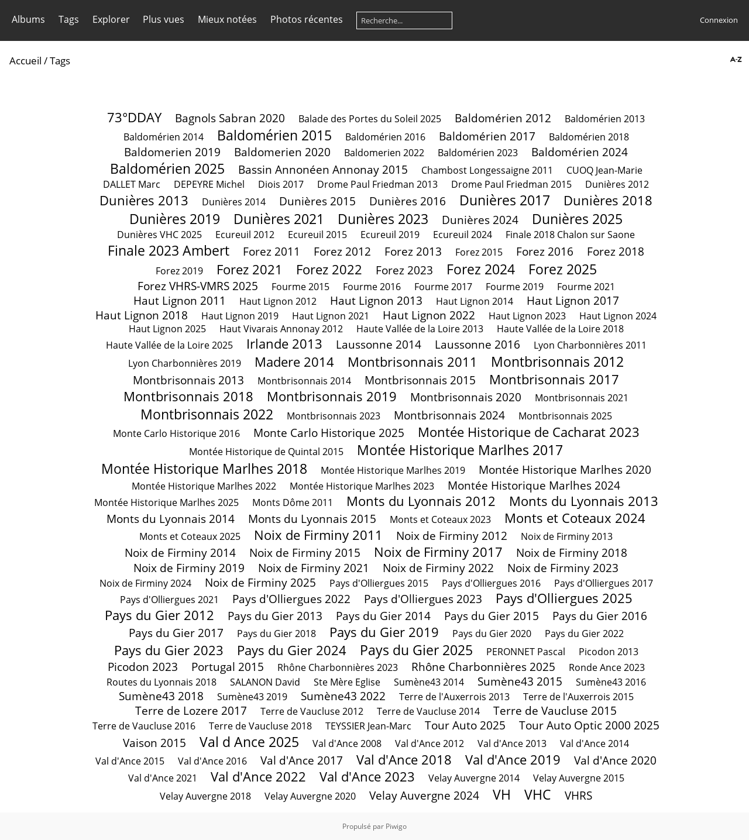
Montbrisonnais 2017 (554, 379)
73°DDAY (134, 117)
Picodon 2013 (608, 651)
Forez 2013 (413, 251)
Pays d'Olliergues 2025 (564, 598)
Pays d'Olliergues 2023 (423, 598)
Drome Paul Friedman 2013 (377, 184)
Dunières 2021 (278, 218)
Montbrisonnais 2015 (420, 380)
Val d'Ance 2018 (404, 759)
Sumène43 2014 (429, 682)
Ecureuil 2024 (462, 234)
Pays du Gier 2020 (491, 633)
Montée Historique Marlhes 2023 (362, 486)
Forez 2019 (179, 270)
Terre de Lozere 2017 (191, 710)
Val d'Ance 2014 (594, 743)
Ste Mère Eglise (347, 682)
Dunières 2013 (143, 200)
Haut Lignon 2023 (527, 315)
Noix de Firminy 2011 (318, 534)
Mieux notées (227, 19)
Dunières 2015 (317, 201)
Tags (69, 19)
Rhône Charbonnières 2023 (337, 667)
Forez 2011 (271, 251)
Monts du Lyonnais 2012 (421, 501)
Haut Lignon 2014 (474, 301)
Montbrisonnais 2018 (188, 396)
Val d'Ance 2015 (129, 761)
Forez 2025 (562, 269)
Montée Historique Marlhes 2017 (460, 449)
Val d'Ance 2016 (212, 761)
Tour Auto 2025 (465, 725)
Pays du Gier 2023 (169, 650)
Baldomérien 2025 (167, 168)
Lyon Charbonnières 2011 (590, 345)
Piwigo (396, 826)
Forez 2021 (250, 269)
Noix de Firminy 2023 (563, 567)
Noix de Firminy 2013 (567, 536)
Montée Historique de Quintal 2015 (266, 451)
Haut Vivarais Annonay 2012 (281, 328)
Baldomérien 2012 (503, 118)
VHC (537, 794)
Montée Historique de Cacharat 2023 (529, 432)
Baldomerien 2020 (282, 151)
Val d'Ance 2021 (162, 778)
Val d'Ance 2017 (301, 760)
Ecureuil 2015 (317, 234)
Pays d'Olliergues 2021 (169, 599)
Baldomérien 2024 (579, 151)
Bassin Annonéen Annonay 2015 (323, 169)
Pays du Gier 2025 (416, 650)
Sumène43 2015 (519, 681)
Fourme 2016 (372, 286)
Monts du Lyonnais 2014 (170, 518)
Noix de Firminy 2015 (304, 552)
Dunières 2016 (407, 201)
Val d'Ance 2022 (258, 776)
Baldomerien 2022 (384, 152)
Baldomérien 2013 (605, 118)
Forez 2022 (329, 269)
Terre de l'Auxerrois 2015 (578, 696)
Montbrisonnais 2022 (206, 414)
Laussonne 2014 (378, 344)
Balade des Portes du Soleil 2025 (369, 118)
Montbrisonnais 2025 (565, 415)
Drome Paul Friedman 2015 (511, 184)
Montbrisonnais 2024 (449, 415)
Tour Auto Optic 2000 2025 (589, 725)
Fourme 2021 (586, 286)
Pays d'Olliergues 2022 (291, 598)
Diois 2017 (281, 184)
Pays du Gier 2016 (599, 615)
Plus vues (163, 19)
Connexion (719, 20)
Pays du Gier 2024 (291, 650)
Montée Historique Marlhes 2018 (204, 468)
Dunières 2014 (234, 201)
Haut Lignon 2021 (330, 315)
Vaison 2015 (154, 742)
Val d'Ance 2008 (347, 743)
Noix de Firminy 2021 (313, 567)
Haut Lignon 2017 (573, 300)
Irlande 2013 (284, 343)
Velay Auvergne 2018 (205, 796)
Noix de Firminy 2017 (438, 551)
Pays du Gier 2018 (276, 633)
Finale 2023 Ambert (168, 250)
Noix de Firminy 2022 (438, 567)
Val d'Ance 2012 (429, 743)
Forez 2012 (342, 251)
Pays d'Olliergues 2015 (378, 583)
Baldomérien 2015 (274, 135)
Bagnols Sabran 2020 (230, 118)
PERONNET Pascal (525, 651)
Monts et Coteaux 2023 (440, 519)
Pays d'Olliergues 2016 (491, 583)
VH (502, 794)
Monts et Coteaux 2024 (574, 517)
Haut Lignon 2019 (240, 315)
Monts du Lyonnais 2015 (312, 518)
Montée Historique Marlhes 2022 (204, 486)
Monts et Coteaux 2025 (189, 536)
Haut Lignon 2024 (618, 315)
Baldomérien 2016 (385, 136)
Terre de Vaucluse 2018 (260, 725)
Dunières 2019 (174, 218)
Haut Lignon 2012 (278, 301)
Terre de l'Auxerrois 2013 (454, 696)
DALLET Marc (131, 184)
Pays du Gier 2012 (159, 615)
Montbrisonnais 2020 (465, 397)
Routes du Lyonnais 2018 (161, 682)
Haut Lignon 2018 (141, 315)
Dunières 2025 (577, 218)
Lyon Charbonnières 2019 (184, 363)
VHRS (578, 795)
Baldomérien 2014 (163, 136)
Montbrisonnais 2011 (412, 361)
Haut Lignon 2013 (376, 300)
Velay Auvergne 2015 (578, 778)
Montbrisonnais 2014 (304, 380)
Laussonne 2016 (477, 344)
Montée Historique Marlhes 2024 (534, 485)
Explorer (111, 19)
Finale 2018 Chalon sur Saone (570, 234)
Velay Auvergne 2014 (474, 778)
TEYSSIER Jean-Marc (369, 725)
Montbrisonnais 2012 (557, 361)
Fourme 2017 (443, 286)
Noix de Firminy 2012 (451, 535)
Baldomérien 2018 (589, 136)
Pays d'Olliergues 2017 (603, 583)
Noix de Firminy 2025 (260, 582)
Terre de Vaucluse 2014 (428, 711)
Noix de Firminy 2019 (189, 567)
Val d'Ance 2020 (615, 760)
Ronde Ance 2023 (607, 667)
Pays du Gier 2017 (176, 632)
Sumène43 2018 (161, 695)
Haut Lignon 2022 (429, 315)
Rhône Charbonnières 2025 (483, 666)
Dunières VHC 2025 (159, 234)
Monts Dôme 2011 (292, 502)
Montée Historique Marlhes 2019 (393, 470)
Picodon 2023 (143, 666)
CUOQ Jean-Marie (604, 170)
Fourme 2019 (515, 286)
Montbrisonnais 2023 (333, 415)
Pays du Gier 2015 (491, 615)
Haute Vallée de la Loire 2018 (560, 328)
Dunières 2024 (480, 219)
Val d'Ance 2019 (513, 759)
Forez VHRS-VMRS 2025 (198, 285)
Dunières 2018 (608, 200)
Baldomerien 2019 (172, 151)
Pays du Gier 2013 (275, 615)
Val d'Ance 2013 (512, 743)
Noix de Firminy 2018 (571, 552)
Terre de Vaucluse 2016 (143, 725)
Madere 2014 (294, 361)
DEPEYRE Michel (209, 184)
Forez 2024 (480, 269)
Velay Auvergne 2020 (310, 796)
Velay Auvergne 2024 (424, 795)
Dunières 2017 (504, 200)
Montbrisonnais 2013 (188, 380)
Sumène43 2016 (611, 682)
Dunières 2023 (383, 218)
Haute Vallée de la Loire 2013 (419, 328)
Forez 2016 (544, 251)
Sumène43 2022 (343, 695)
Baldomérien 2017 (487, 136)
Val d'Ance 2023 (367, 776)
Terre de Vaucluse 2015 (555, 710)
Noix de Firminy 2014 (180, 552)
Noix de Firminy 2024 (145, 583)
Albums (28, 19)
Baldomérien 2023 (478, 152)
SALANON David (265, 682)
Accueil (25, 60)
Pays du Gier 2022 (584, 633)
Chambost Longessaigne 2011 (487, 170)
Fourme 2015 (300, 286)
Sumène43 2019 (252, 696)
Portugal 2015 (227, 666)
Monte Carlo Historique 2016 (176, 433)
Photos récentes (306, 19)
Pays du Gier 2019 (384, 632)
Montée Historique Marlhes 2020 (565, 469)
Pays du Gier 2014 (383, 615)
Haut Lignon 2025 (167, 328)
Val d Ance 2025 (249, 741)
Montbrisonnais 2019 (332, 396)
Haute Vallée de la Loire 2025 (169, 345)
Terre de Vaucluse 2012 (311, 711)
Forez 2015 (479, 252)
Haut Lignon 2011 (179, 300)
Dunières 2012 (617, 184)
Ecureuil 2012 (244, 234)
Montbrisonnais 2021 (581, 397)
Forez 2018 (615, 251)
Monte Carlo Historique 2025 (328, 432)
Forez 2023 (404, 270)
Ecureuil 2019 (390, 234)
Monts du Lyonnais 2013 (583, 501)
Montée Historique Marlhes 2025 (166, 502)
